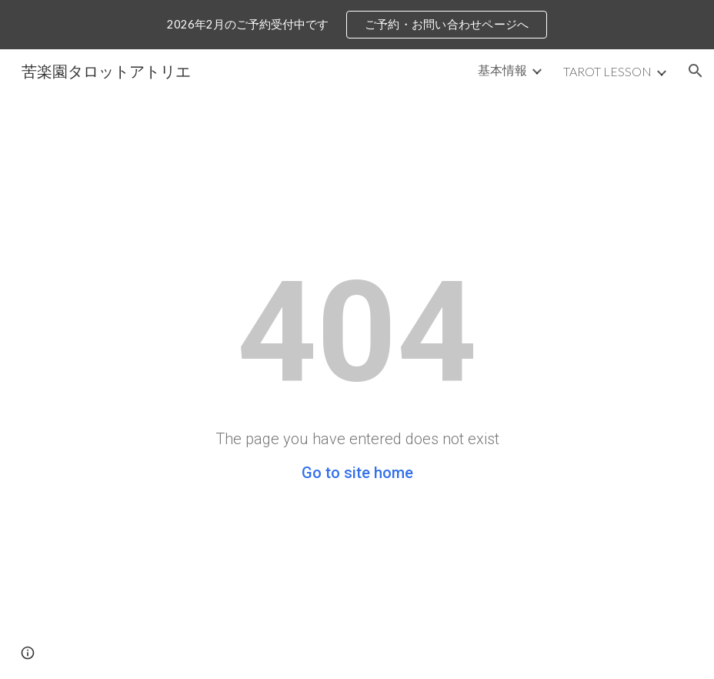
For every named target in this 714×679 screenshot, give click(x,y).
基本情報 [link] (502, 69)
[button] (695, 70)
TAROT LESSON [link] (607, 71)
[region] (357, 24)
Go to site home (357, 472)
